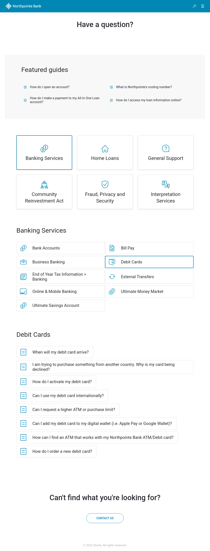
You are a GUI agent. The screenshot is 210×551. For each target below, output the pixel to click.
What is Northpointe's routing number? (141, 87)
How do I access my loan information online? (145, 100)
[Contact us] (105, 518)
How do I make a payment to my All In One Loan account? (61, 100)
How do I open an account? (47, 87)
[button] (194, 6)
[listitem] (44, 152)
